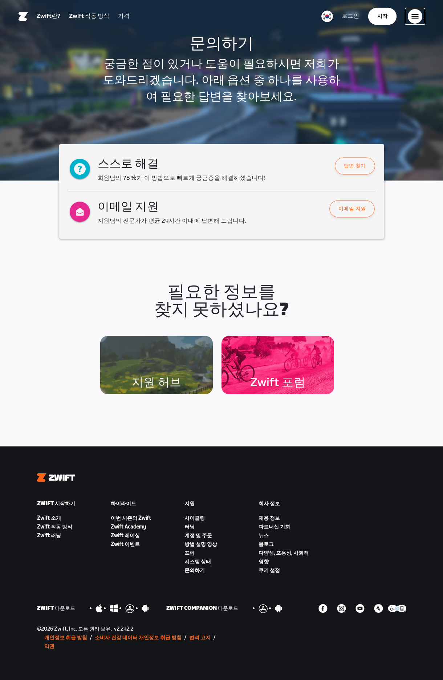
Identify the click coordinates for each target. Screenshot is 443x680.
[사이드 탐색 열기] (415, 16)
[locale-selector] (327, 16)
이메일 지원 (352, 209)
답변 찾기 (355, 166)
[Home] (23, 16)
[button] (354, 166)
